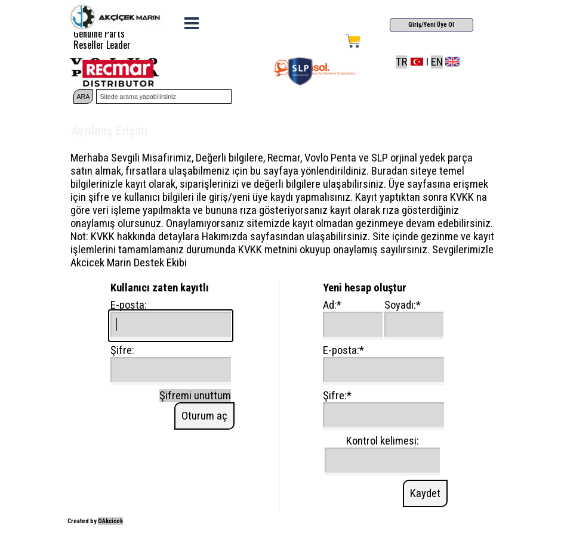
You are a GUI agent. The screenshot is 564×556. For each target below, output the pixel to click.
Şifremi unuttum (195, 395)
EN (437, 62)
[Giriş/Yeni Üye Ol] (431, 25)
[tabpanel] (440, 62)
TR (401, 62)
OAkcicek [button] (110, 521)
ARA (83, 96)
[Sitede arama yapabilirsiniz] (163, 96)
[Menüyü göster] (192, 23)
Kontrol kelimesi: (382, 441)
